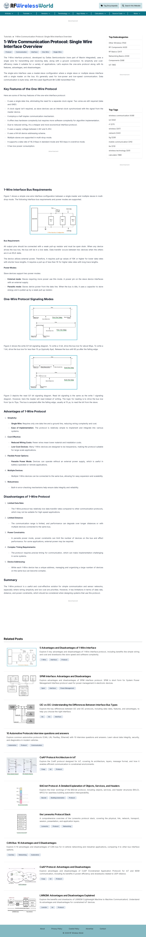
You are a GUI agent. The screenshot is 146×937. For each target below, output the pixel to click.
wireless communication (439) (121, 115)
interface (34, 52)
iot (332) (112, 120)
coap (43, 769)
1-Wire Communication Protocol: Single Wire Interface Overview (43, 36)
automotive (12, 745)
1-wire (43, 660)
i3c (49, 717)
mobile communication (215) (120, 142)
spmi (43, 688)
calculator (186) (115, 155)
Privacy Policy (56, 929)
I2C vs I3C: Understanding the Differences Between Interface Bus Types (78, 704)
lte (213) (112, 146)
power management (67, 688)
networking (67, 826)
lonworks (44, 826)
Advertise (89, 929)
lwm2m (44, 907)
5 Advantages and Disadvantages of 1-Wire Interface (68, 647)
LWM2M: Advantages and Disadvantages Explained (67, 895)
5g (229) (112, 137)
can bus (11, 855)
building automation (57, 798)
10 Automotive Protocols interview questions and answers (38, 733)
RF (28, 5)
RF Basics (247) (115, 52)
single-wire (57, 52)
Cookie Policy (74, 929)
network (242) (115, 133)
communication (21, 52)
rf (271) (112, 124)
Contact (103, 929)
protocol (8, 52)
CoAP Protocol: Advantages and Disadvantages (65, 867)
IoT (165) (112, 65)
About (42, 929)
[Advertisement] (73, 27)
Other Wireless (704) (117, 43)
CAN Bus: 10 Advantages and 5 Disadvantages (31, 843)
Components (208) (116, 60)
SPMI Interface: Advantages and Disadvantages (65, 676)
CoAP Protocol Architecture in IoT (58, 757)
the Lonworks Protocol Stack (55, 814)
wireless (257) (115, 129)
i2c (42, 717)
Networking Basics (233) (119, 56)
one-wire (45, 52)
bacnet (43, 798)
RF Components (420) (118, 47)
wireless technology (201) (119, 150)
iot (50, 769)
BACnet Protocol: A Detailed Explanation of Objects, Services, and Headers (80, 785)
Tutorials (8, 36)
